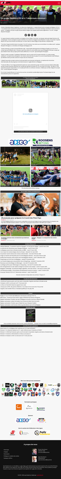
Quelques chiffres (8, 458)
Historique (6, 449)
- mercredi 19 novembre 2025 (18, 263)
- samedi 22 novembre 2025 (17, 259)
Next (57, 83)
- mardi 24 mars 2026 (19, 248)
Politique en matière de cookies (11, 456)
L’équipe (6, 452)
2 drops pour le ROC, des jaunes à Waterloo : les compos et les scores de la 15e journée (21, 286)
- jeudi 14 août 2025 (18, 272)
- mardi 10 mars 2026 (18, 250)
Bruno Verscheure (12, 22)
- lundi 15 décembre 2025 (22, 257)
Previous (3, 83)
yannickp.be (40, 475)
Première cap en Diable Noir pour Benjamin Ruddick (18, 303)
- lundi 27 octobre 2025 (23, 266)
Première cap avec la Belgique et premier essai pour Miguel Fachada (22, 299)
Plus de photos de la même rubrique (30, 188)
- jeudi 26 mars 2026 (24, 246)
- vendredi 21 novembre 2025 (22, 261)
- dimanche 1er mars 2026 (19, 251)
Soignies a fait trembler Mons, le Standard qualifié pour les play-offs (17, 288)
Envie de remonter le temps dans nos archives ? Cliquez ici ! (30, 275)
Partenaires (6, 454)
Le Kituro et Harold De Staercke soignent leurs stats (13, 284)
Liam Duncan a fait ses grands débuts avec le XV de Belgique (20, 304)
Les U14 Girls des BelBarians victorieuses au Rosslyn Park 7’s (18, 295)
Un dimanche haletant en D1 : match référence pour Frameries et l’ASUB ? (21, 330)
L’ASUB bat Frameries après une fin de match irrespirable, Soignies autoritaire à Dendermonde (23, 281)
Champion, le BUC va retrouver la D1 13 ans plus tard (13, 283)
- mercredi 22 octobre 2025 (25, 268)
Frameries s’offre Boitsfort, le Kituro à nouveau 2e (15, 333)
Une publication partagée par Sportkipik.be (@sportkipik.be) (30, 131)
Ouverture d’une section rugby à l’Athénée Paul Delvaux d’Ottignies (20, 297)
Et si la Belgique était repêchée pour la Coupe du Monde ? (17, 328)
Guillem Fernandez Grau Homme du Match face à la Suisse (19, 301)
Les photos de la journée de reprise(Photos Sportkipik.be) (30, 78)
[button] (9, 84)
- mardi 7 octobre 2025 (24, 270)
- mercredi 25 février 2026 (20, 253)
